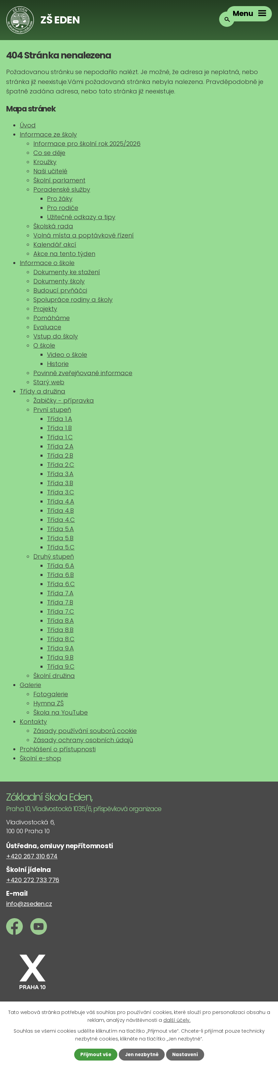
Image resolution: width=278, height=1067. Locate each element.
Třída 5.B (60, 538)
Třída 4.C (61, 519)
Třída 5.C (61, 547)
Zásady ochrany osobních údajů (83, 740)
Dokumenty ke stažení (66, 272)
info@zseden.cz (29, 903)
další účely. (177, 1019)
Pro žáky (59, 198)
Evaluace (47, 327)
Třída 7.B (60, 602)
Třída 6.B (60, 575)
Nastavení (186, 1054)
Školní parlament (59, 180)
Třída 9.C (61, 666)
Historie (58, 364)
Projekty (45, 308)
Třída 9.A (60, 648)
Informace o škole (47, 263)
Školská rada (53, 226)
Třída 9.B (60, 657)
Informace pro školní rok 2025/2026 (87, 143)
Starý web (48, 382)
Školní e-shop (40, 758)
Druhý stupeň (53, 556)
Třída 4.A (60, 501)
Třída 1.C (60, 437)
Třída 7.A (60, 593)
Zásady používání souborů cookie (85, 731)
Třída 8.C (61, 639)
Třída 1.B (59, 428)
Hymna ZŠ (48, 703)
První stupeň (52, 409)
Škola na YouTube (60, 712)
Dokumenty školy (59, 281)
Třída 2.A (60, 446)
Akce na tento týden (64, 253)
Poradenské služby (61, 189)
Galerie (30, 685)
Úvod (28, 125)
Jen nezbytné (142, 1054)
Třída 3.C (60, 492)
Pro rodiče (62, 208)
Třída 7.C (60, 611)
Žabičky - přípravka (63, 400)
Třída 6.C (61, 584)
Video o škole (67, 354)
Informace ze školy (48, 134)
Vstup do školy (55, 336)
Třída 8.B (60, 630)
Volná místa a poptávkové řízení (83, 235)
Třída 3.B (60, 483)
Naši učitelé (50, 171)
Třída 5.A (60, 529)
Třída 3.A (60, 474)
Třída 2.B (60, 455)
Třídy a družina (42, 391)
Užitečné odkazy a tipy (81, 217)
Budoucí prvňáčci (60, 290)
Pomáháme (51, 318)
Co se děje (49, 152)
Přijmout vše (94, 1054)
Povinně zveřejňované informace (82, 373)
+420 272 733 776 (32, 880)
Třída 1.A (59, 419)
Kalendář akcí (54, 244)
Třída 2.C (60, 464)
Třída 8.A (60, 620)
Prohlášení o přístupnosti (58, 749)
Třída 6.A (60, 565)
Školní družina (54, 675)
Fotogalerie (50, 694)
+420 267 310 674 (32, 856)
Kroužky (44, 162)
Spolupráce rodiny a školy (73, 299)
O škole (44, 345)
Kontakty (33, 721)
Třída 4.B (60, 510)
